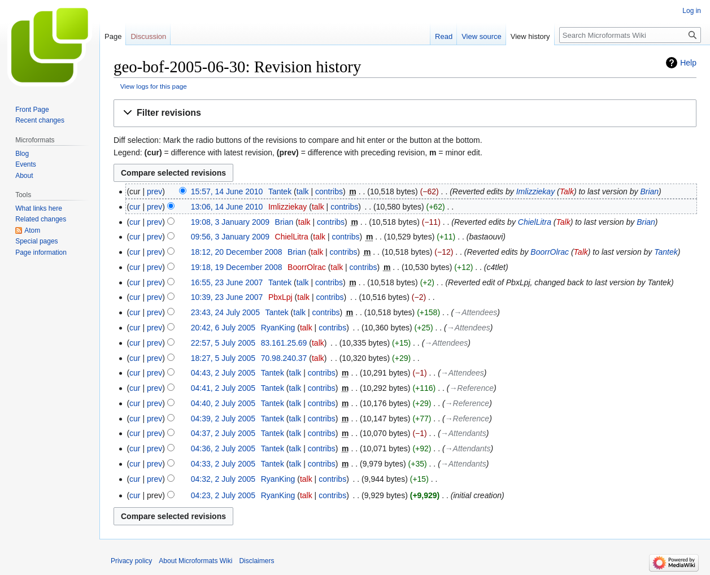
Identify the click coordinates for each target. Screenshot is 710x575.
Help (688, 62)
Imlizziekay (535, 191)
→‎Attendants (463, 433)
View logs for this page (153, 86)
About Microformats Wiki (195, 561)
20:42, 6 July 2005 (223, 327)
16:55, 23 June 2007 (227, 282)
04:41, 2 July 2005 (223, 388)
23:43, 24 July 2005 (225, 312)
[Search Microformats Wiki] (630, 35)
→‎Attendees (475, 312)
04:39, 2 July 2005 (223, 418)
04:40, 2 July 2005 (223, 403)
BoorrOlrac (549, 251)
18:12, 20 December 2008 (236, 251)
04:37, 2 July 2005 (223, 433)
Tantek (666, 251)
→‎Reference (471, 388)
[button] (405, 113)
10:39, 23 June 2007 (227, 297)
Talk (567, 191)
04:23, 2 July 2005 (223, 495)
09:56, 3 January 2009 (230, 236)
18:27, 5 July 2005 (223, 358)
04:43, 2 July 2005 (223, 372)
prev (154, 191)
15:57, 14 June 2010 (227, 191)
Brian (649, 191)
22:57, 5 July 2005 (223, 342)
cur (134, 206)
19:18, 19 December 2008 (236, 267)
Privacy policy (131, 561)
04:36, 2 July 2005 (223, 448)
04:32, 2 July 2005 (223, 478)
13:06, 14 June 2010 (227, 206)
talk (303, 191)
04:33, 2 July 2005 (223, 463)
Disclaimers (256, 561)
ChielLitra (534, 221)
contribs (329, 191)
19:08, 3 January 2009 (230, 221)
